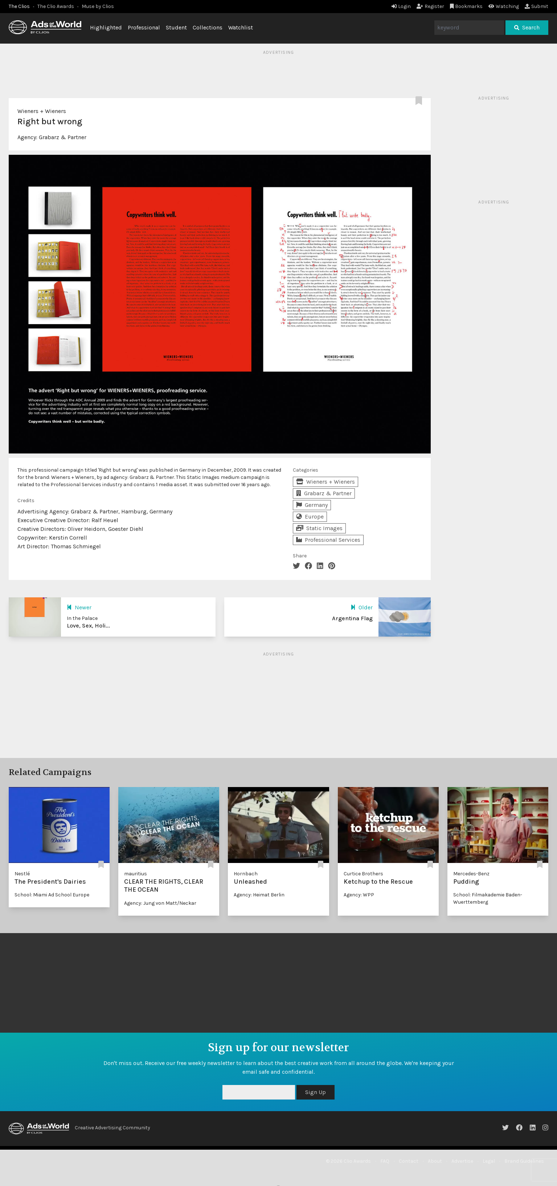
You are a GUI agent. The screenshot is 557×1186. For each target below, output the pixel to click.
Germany (312, 504)
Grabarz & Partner (62, 137)
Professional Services (328, 539)
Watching (503, 6)
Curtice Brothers (363, 874)
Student (176, 27)
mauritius (135, 874)
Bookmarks (466, 6)
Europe (310, 516)
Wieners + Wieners (41, 111)
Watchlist (240, 27)
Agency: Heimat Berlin (259, 895)
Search (527, 27)
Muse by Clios (98, 6)
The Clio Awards (55, 6)
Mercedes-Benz (471, 874)
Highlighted (106, 27)
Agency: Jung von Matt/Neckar (160, 903)
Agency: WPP (359, 895)
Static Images (319, 528)
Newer (79, 607)
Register (430, 6)
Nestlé (22, 874)
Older (362, 607)
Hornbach (246, 874)
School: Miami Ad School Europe (52, 895)
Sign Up (315, 1092)
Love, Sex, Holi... (88, 625)
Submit (536, 6)
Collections (207, 27)
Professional (144, 27)
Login (401, 6)
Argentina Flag (352, 618)
